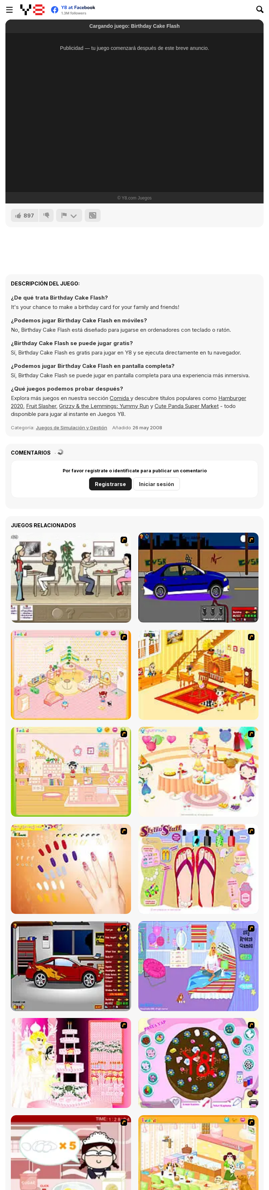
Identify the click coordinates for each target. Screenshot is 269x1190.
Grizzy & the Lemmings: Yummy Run (104, 406)
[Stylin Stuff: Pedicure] (198, 869)
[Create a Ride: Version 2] (71, 966)
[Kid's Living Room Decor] (198, 675)
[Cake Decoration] (198, 1063)
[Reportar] (69, 215)
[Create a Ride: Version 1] (198, 578)
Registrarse (110, 484)
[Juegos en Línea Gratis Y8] (32, 9)
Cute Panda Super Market (187, 406)
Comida (120, 398)
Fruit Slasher (41, 406)
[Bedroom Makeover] (198, 966)
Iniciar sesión (156, 484)
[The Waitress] (71, 578)
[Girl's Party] (198, 772)
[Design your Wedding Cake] (71, 1063)
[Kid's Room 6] (71, 772)
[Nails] (71, 869)
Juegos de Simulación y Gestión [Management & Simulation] (71, 427)
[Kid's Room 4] (71, 675)
